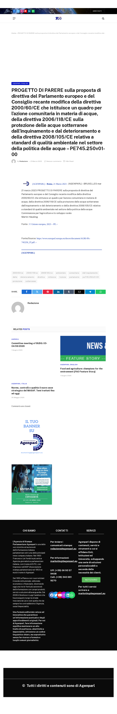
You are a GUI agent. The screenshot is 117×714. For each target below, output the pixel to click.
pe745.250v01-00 (91, 277)
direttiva (41, 277)
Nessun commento (53, 161)
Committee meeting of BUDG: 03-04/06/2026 (29, 345)
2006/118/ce (32, 273)
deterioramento (27, 277)
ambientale (61, 273)
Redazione (24, 161)
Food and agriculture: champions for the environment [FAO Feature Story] (81, 370)
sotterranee (31, 281)
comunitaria (74, 273)
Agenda (15, 339)
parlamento (74, 277)
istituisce (52, 277)
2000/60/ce (18, 273)
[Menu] (14, 18)
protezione (17, 281)
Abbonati (97, 11)
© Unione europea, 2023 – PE (42, 224)
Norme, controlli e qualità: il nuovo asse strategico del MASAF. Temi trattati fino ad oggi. (33, 390)
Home (13, 33)
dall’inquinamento (90, 273)
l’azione (62, 277)
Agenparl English (20, 83)
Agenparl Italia (19, 384)
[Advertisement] (58, 57)
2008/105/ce (47, 273)
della (15, 277)
